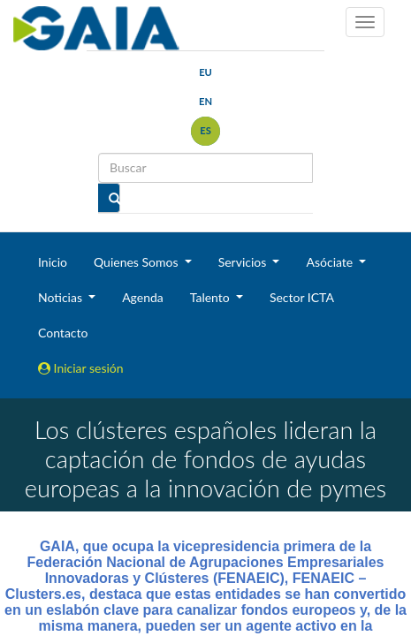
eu (205, 72)
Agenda (143, 297)
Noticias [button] (62, 297)
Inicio (52, 261)
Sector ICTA (302, 297)
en (205, 101)
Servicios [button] (244, 261)
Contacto (63, 332)
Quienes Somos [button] (137, 261)
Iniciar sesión (81, 367)
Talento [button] (211, 297)
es (205, 130)
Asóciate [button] (330, 261)
